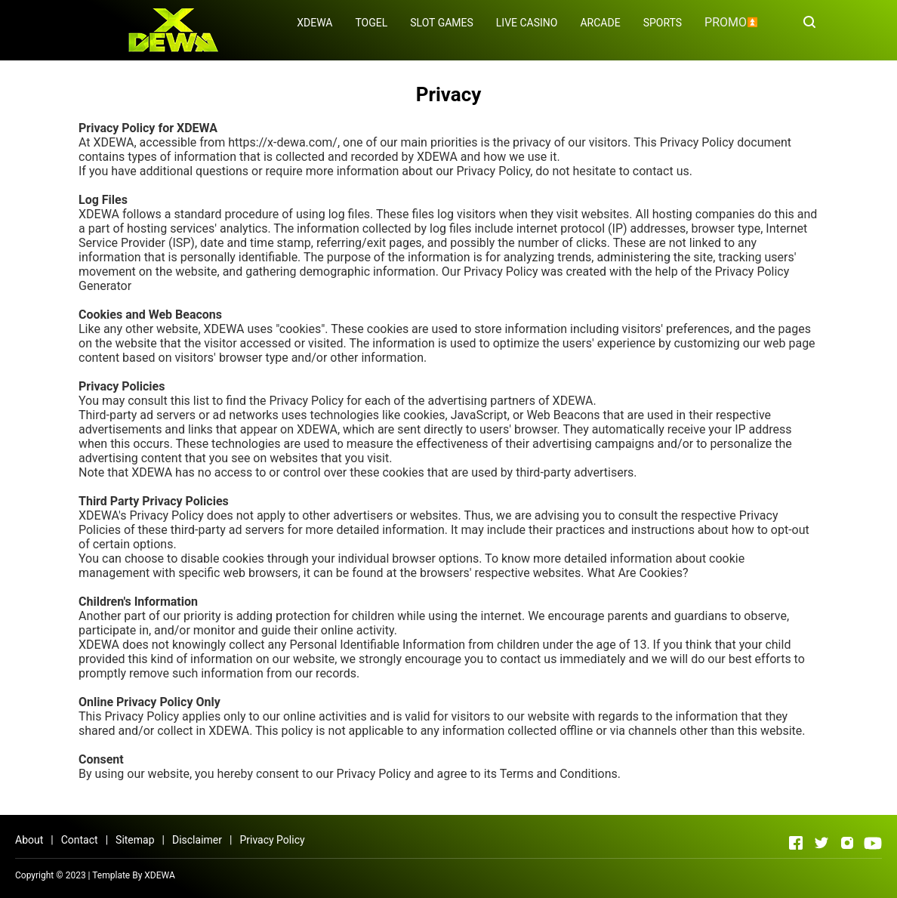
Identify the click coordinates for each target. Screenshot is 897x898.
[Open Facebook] (796, 843)
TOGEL (371, 23)
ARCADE (600, 23)
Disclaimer (197, 840)
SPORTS (662, 23)
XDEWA (314, 23)
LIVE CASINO (527, 23)
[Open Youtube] (873, 843)
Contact (79, 840)
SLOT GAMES (441, 23)
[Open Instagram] (847, 843)
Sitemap (135, 840)
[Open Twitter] (821, 843)
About (29, 840)
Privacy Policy (271, 840)
